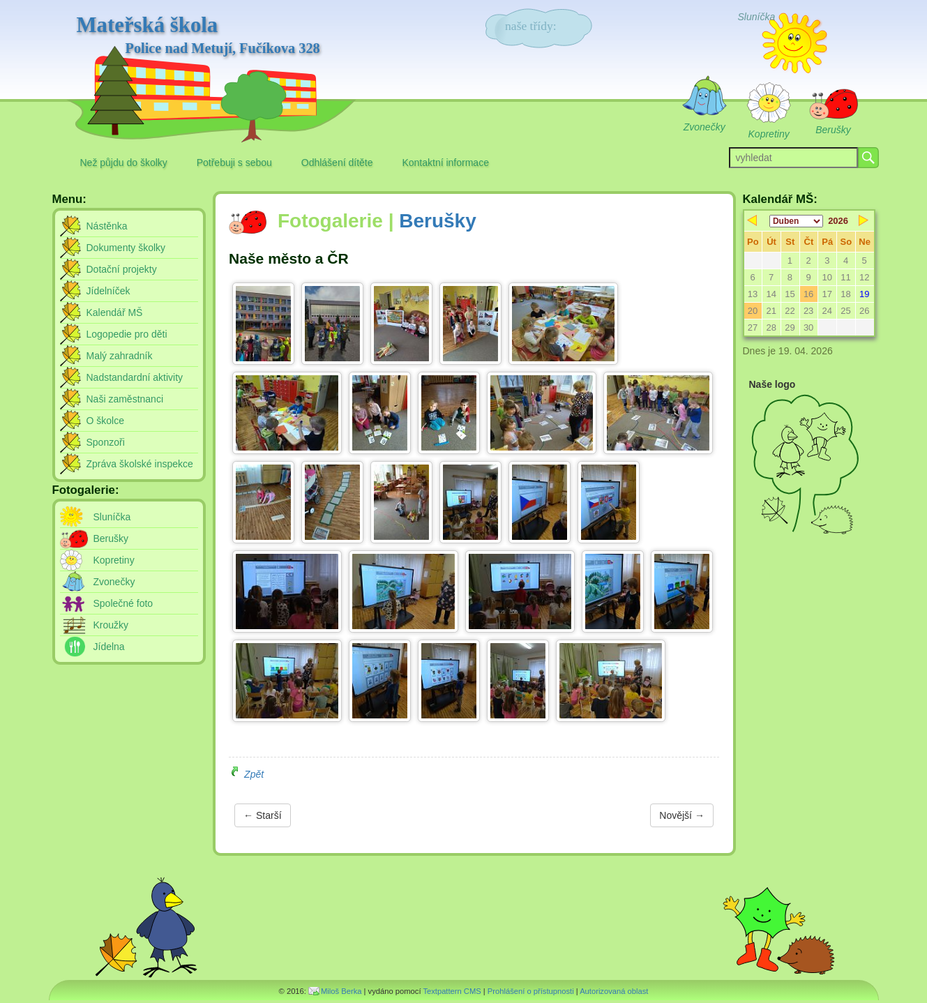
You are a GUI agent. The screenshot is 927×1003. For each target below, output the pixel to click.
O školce (105, 420)
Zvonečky (114, 581)
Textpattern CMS (452, 991)
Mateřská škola (198, 35)
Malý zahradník (119, 355)
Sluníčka (112, 516)
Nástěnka (107, 226)
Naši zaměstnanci (125, 399)
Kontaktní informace (445, 162)
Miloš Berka (341, 991)
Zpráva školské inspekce (139, 463)
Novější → (681, 815)
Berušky (437, 221)
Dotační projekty (121, 269)
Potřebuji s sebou (234, 162)
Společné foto (123, 603)
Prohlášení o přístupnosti (531, 991)
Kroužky (111, 625)
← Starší (262, 815)
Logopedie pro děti (126, 334)
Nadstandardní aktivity (134, 377)
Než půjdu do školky (123, 162)
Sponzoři (105, 442)
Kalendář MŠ (114, 312)
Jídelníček (108, 290)
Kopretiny (114, 560)
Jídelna (109, 646)
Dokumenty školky (126, 247)
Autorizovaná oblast (614, 991)
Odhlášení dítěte (337, 162)
